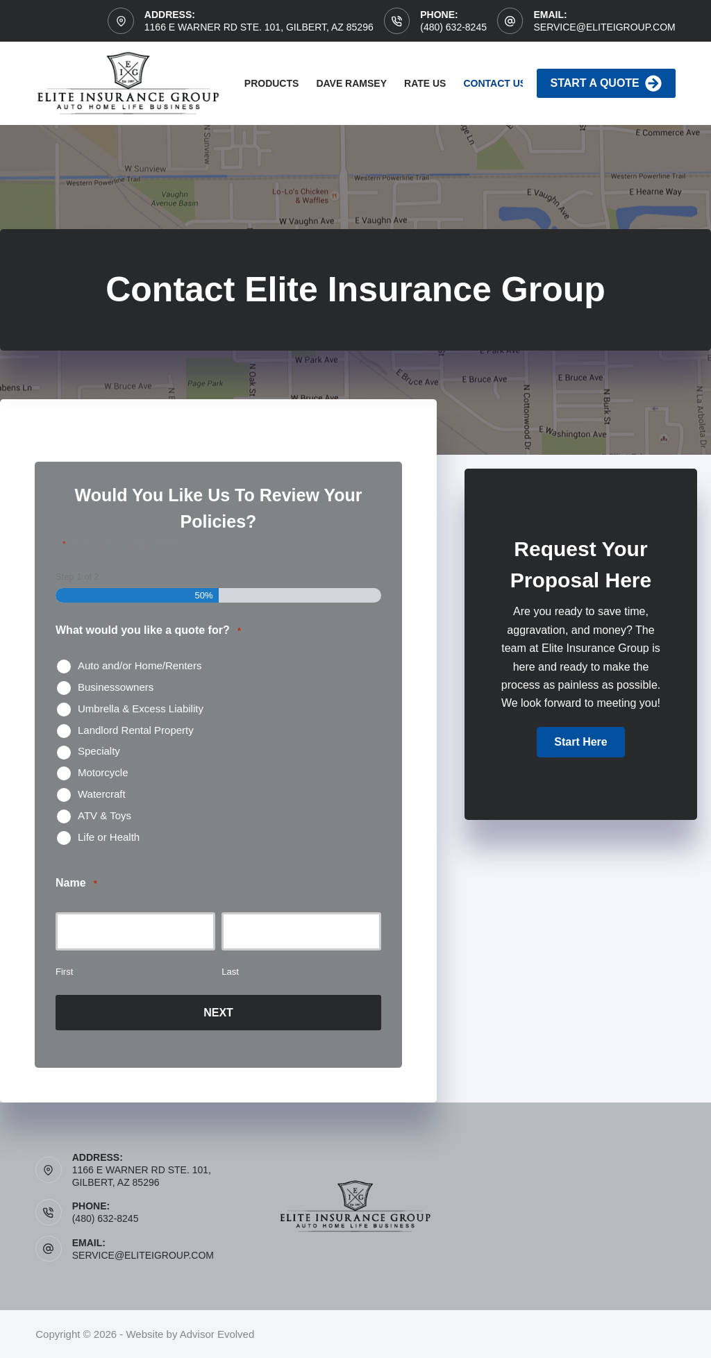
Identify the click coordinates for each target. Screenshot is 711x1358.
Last (230, 971)
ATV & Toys (104, 815)
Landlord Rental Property (136, 730)
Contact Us (494, 83)
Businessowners (115, 687)
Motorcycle (103, 772)
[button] (580, 742)
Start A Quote (606, 83)
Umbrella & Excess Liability (140, 708)
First (64, 971)
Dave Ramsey (351, 83)
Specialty (99, 751)
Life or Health (109, 837)
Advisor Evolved (217, 1334)
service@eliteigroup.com (604, 27)
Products (271, 83)
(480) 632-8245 (453, 27)
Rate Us (425, 83)
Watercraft (102, 794)
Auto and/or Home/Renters (139, 665)
